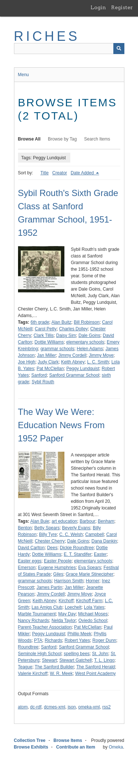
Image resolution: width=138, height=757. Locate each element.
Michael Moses (92, 613)
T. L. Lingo (104, 660)
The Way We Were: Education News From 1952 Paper (61, 425)
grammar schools (57, 348)
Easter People (57, 561)
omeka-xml (89, 707)
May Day (66, 613)
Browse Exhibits (31, 747)
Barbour (87, 521)
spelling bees (76, 653)
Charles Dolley (73, 328)
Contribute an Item (75, 747)
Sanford (39, 375)
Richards (53, 640)
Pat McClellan (50, 368)
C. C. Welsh (71, 534)
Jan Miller (46, 355)
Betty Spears (47, 527)
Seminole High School (39, 653)
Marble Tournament (37, 613)
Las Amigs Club (47, 607)
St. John (100, 653)
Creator (59, 172)
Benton (25, 527)
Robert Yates (77, 640)
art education (64, 521)
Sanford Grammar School (74, 375)
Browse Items (67, 740)
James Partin (49, 587)
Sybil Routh (43, 381)
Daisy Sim (66, 335)
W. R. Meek (61, 673)
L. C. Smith (98, 362)
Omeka (116, 747)
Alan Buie (39, 521)
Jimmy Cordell (72, 355)
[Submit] (118, 48)
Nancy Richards (33, 620)
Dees (52, 547)
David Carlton (31, 547)
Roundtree (28, 647)
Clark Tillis (43, 335)
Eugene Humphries (57, 567)
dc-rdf (36, 707)
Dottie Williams (49, 342)
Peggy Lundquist (82, 368)
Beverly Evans (76, 527)
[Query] (69, 48)
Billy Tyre (48, 534)
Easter (100, 554)
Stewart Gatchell (75, 660)
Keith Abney (73, 362)
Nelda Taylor (64, 620)
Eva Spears (89, 567)
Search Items (97, 139)
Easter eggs (30, 561)
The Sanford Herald (96, 666)
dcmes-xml (54, 707)
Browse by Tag (62, 139)
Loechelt (73, 607)
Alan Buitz (61, 322)
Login (98, 7)
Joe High (26, 362)
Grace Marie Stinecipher (89, 574)
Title (44, 172)
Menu (23, 74)
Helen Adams (90, 348)
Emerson (27, 567)
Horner (92, 580)
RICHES (47, 36)
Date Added (83, 172)
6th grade (40, 322)
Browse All (29, 139)
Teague (25, 666)
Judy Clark (48, 362)
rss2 (106, 707)
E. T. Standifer (77, 554)
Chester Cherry (50, 541)
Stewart (49, 660)
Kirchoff (66, 600)
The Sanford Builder (54, 666)
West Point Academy (95, 673)
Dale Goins (89, 335)
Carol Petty (46, 328)
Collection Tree (30, 740)
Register (122, 7)
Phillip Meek (79, 633)
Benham (106, 521)
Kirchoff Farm (89, 600)
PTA (38, 640)
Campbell (94, 534)
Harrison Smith (68, 580)
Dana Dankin (104, 541)
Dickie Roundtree (77, 547)
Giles (58, 574)
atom (23, 707)
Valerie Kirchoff (32, 673)
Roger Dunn (104, 640)
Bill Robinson (86, 322)
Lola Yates (94, 607)
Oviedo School (92, 620)
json (72, 707)
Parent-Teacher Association (45, 627)
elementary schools (85, 342)
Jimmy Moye (101, 355)
